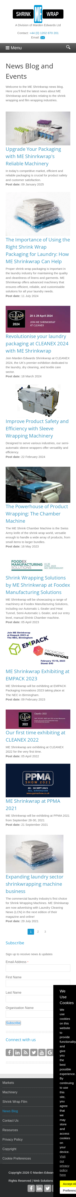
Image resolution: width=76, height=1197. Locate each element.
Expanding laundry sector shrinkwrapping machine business (34, 883)
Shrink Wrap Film (14, 1101)
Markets (8, 1082)
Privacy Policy (12, 1139)
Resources (10, 1130)
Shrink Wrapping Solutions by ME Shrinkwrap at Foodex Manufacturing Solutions (38, 584)
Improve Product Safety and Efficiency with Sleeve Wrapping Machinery (37, 428)
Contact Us (10, 1120)
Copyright (9, 1149)
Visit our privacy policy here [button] (65, 1165)
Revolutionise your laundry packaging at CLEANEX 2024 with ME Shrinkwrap (37, 343)
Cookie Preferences (16, 1158)
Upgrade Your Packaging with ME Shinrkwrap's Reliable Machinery (33, 156)
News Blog (10, 1111)
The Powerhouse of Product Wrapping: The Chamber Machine (37, 513)
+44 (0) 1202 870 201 (44, 33)
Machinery (9, 1092)
